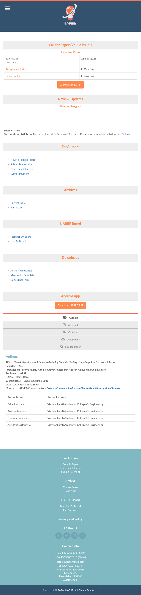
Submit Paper (70, 464)
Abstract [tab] (70, 325)
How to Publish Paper (22, 159)
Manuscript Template (22, 275)
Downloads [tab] (70, 339)
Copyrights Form (19, 279)
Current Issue (18, 202)
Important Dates (70, 52)
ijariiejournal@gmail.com (70, 561)
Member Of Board (20, 236)
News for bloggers (70, 106)
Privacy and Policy (70, 519)
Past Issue (16, 207)
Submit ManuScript (70, 84)
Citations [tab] (70, 332)
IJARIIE (69, 590)
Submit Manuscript (21, 164)
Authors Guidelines (21, 270)
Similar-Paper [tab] (70, 346)
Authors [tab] (70, 317)
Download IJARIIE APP (70, 305)
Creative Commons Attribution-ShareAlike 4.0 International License (83, 388)
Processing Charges (21, 169)
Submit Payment (19, 173)
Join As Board (18, 241)
